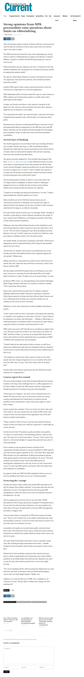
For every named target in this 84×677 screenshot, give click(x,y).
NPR (13, 590)
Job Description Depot (74, 16)
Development (30, 16)
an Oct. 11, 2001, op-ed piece (18, 162)
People (23, 16)
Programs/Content (14, 16)
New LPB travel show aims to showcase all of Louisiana (10, 619)
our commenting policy (23, 639)
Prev (6, 630)
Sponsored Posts (57, 16)
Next (11, 630)
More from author (23, 602)
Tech (46, 16)
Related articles (10, 602)
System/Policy (40, 16)
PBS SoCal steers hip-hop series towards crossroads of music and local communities (46, 621)
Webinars (65, 16)
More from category (39, 602)
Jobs (50, 16)
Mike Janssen (8, 34)
